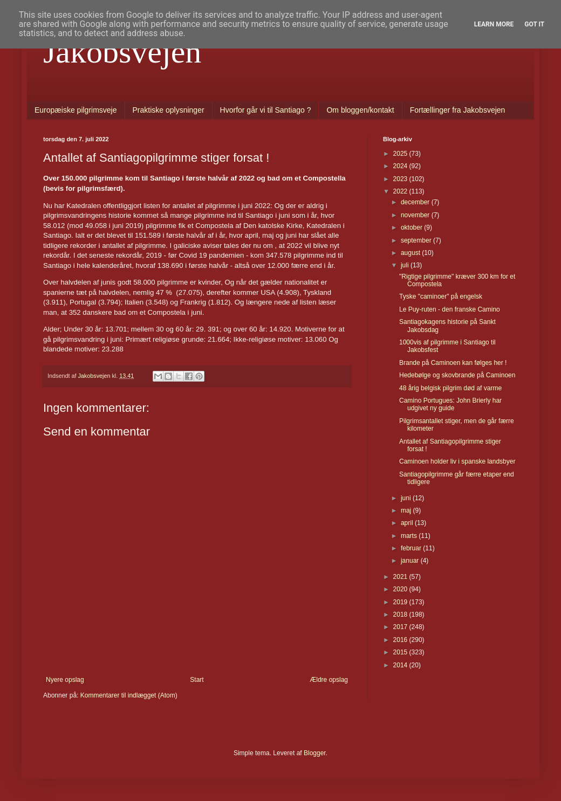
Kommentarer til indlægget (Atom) (128, 695)
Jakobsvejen (122, 52)
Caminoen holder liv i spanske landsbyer (457, 461)
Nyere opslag (65, 679)
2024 (401, 166)
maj (407, 510)
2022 (401, 191)
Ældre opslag (329, 679)
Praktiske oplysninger (168, 110)
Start (196, 679)
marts (410, 536)
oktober (412, 227)
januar (411, 560)
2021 (401, 577)
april (408, 523)
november (416, 215)
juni (407, 498)
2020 (401, 589)
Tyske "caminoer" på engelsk (440, 296)
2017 (401, 627)
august (411, 253)
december (416, 202)
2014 (401, 665)
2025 (401, 153)
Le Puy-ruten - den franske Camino (449, 309)
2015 (401, 652)
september (417, 240)
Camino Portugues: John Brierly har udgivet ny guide (450, 404)
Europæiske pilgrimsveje (76, 110)
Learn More (494, 24)
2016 (401, 640)
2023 (401, 179)
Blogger (315, 753)
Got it (534, 24)
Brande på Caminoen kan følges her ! (453, 363)
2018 (401, 614)
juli (406, 265)
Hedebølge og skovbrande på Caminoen (457, 375)
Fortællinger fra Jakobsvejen (457, 110)
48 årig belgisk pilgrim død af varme (450, 388)
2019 (401, 602)
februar (412, 548)
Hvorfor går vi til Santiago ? (265, 110)
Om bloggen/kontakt (360, 110)
